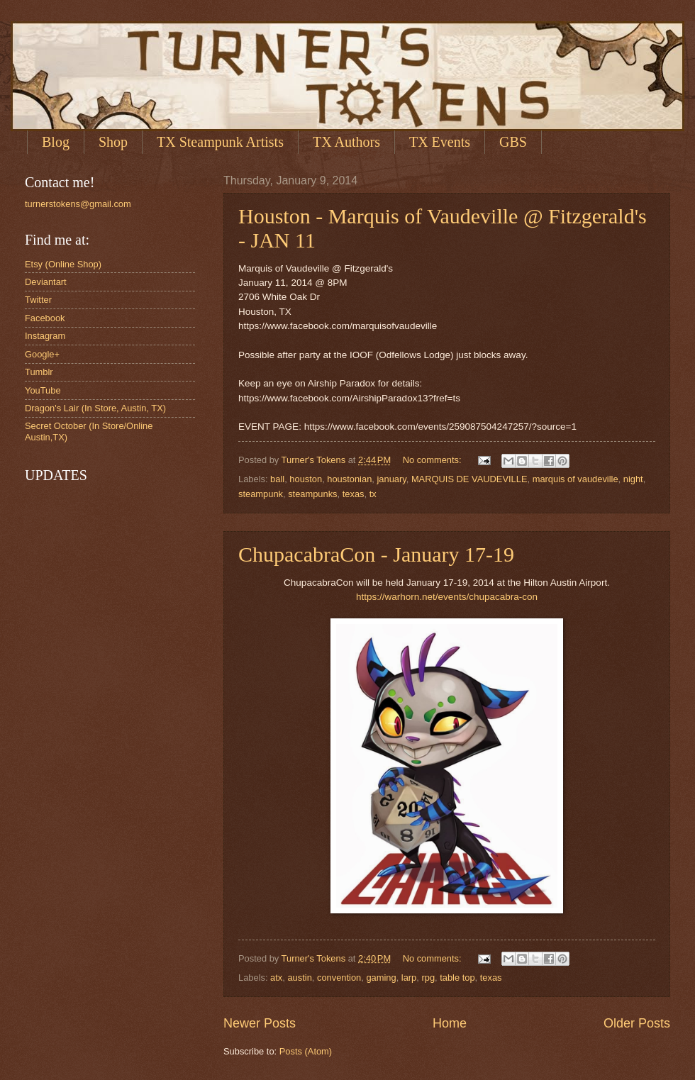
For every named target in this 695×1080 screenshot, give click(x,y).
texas (354, 494)
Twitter (38, 299)
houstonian (349, 479)
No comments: (434, 460)
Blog (56, 142)
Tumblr (39, 372)
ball (277, 479)
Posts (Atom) (305, 1051)
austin (299, 977)
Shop (113, 142)
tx (373, 494)
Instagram (45, 335)
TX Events (439, 142)
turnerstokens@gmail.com (78, 204)
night (633, 479)
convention (339, 977)
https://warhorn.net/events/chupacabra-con (447, 596)
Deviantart (46, 282)
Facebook (45, 318)
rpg (428, 977)
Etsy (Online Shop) (63, 264)
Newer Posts (259, 1023)
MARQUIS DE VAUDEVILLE (469, 479)
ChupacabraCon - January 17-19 (376, 554)
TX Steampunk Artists (220, 142)
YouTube (43, 390)
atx (276, 977)
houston (305, 479)
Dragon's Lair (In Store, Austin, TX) (95, 408)
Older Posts (637, 1023)
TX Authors (346, 142)
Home (450, 1023)
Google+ (42, 354)
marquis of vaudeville (575, 479)
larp (408, 977)
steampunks (312, 494)
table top (457, 977)
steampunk (260, 494)
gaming (381, 977)
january (391, 479)
